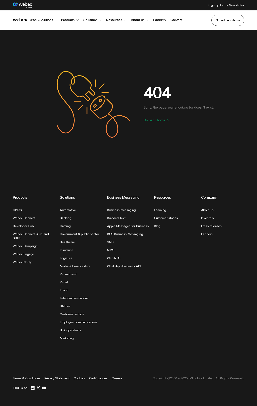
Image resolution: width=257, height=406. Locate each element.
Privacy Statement (56, 378)
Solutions (92, 20)
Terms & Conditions (26, 378)
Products (70, 20)
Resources (116, 20)
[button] (227, 20)
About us (139, 20)
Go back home (156, 120)
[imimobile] (33, 19)
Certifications (98, 378)
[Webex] (22, 5)
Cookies (79, 378)
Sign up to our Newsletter (226, 5)
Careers (117, 378)
